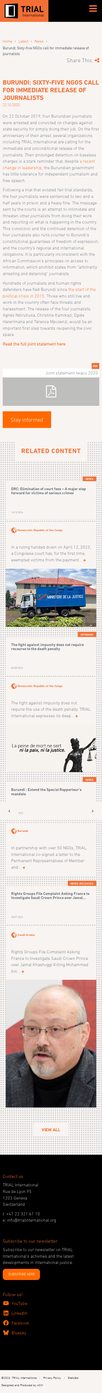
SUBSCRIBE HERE (21, 1274)
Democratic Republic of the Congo (40, 530)
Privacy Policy (52, 1377)
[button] (9, 811)
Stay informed (27, 420)
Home (7, 41)
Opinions (87, 634)
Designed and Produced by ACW (22, 1385)
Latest (23, 41)
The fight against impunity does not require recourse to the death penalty (47, 646)
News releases (82, 883)
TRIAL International (24, 1377)
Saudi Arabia (26, 935)
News (39, 41)
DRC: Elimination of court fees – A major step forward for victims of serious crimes (48, 490)
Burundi (22, 831)
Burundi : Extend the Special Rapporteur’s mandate (46, 791)
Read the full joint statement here (34, 343)
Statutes (73, 1377)
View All (51, 1129)
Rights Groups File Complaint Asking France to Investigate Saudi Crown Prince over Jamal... (50, 895)
